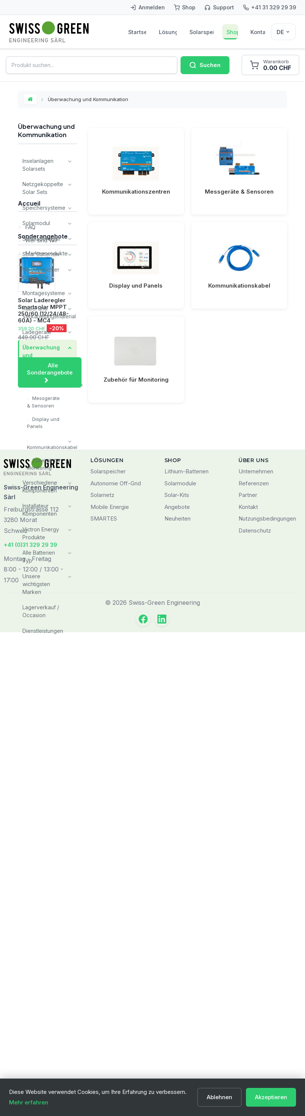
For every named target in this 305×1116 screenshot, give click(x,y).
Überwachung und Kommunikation (42, 354)
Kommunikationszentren (52, 383)
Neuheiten (177, 1002)
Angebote (177, 990)
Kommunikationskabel (52, 445)
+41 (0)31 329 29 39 (30, 1028)
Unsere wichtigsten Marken (36, 581)
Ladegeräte (36, 330)
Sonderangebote (43, 741)
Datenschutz (254, 1014)
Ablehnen (219, 1097)
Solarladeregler (41, 238)
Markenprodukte (46, 697)
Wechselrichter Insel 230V (40, 273)
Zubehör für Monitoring (44, 461)
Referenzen (253, 967)
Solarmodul (36, 222)
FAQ (30, 670)
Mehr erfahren (28, 1102)
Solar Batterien (40, 253)
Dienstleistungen (42, 627)
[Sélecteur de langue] (283, 32)
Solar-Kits (176, 978)
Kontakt (257, 32)
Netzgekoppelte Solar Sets (42, 188)
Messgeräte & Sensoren (43, 400)
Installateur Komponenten (39, 507)
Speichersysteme (43, 207)
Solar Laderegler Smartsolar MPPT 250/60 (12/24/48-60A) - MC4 (43, 816)
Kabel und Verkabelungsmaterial (49, 311)
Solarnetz (102, 978)
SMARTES (103, 1002)
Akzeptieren (271, 1097)
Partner (247, 978)
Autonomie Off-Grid (115, 967)
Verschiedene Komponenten (39, 484)
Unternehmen (255, 955)
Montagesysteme (43, 292)
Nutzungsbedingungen (267, 1002)
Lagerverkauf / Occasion (40, 608)
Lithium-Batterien (186, 955)
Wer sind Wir (41, 684)
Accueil (29, 650)
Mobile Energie (109, 990)
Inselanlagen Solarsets (37, 165)
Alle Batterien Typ (38, 553)
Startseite (137, 32)
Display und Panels (43, 420)
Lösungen (168, 32)
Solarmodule (180, 967)
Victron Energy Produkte (40, 530)
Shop (232, 32)
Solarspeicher (202, 32)
